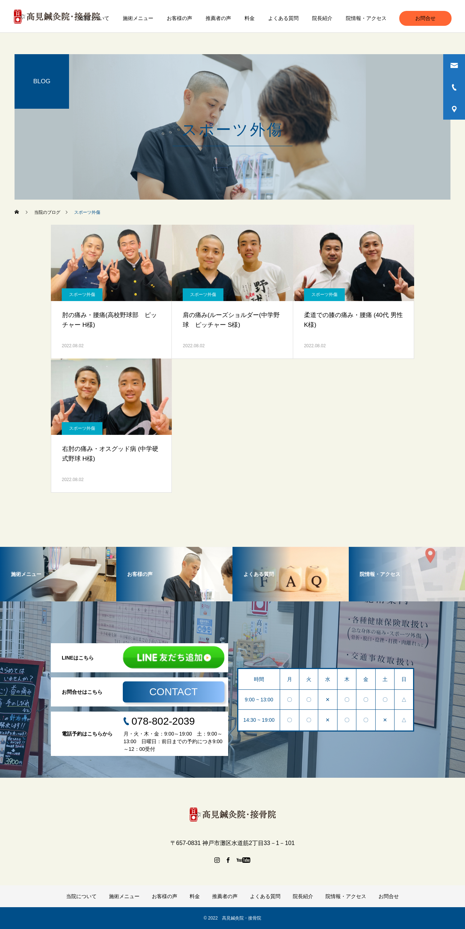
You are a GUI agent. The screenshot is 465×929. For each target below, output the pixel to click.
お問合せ (425, 18)
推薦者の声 (218, 18)
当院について (94, 18)
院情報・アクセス (366, 18)
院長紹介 (322, 18)
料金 (249, 18)
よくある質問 (283, 18)
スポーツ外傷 (82, 294)
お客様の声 (179, 18)
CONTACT (173, 691)
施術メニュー (138, 18)
